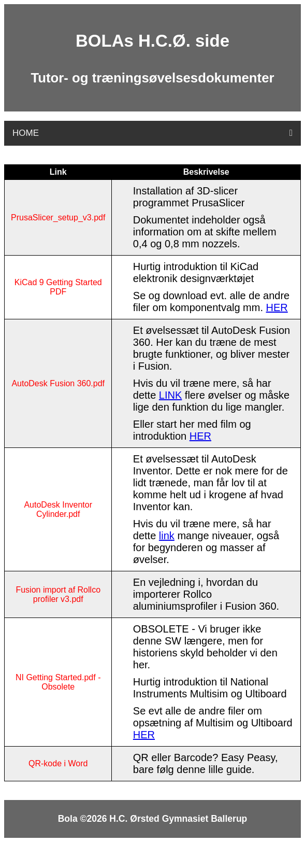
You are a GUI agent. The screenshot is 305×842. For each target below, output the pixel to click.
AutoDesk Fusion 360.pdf (58, 383)
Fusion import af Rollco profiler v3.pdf (58, 594)
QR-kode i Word (58, 763)
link (167, 535)
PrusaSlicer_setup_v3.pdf (58, 217)
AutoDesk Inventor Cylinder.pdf (58, 509)
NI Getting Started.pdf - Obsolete (58, 682)
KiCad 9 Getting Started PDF (58, 287)
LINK (170, 395)
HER (277, 307)
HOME (25, 133)
